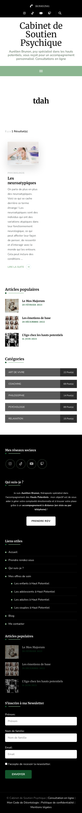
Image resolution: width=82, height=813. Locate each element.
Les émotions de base (36, 318)
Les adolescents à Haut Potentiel (34, 592)
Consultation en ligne (61, 798)
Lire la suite (16, 267)
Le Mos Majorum (33, 301)
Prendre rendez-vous (21, 560)
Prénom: (10, 714)
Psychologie (16, 173)
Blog (11, 616)
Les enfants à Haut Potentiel (31, 583)
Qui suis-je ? (16, 568)
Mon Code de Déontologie (23, 802)
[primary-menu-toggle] (41, 71)
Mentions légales (41, 807)
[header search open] (60, 13)
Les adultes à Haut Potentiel (31, 600)
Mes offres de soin (19, 576)
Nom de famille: (15, 731)
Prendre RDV (41, 521)
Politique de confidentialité (57, 802)
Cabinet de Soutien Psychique (41, 34)
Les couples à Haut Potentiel (32, 608)
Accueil (12, 552)
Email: (9, 747)
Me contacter (16, 624)
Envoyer (18, 774)
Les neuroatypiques (22, 180)
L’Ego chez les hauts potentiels (42, 335)
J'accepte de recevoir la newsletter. (28, 764)
